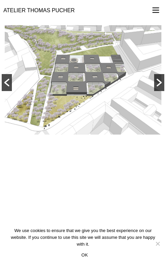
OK (84, 255)
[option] (83, 79)
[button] (7, 82)
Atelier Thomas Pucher (39, 10)
